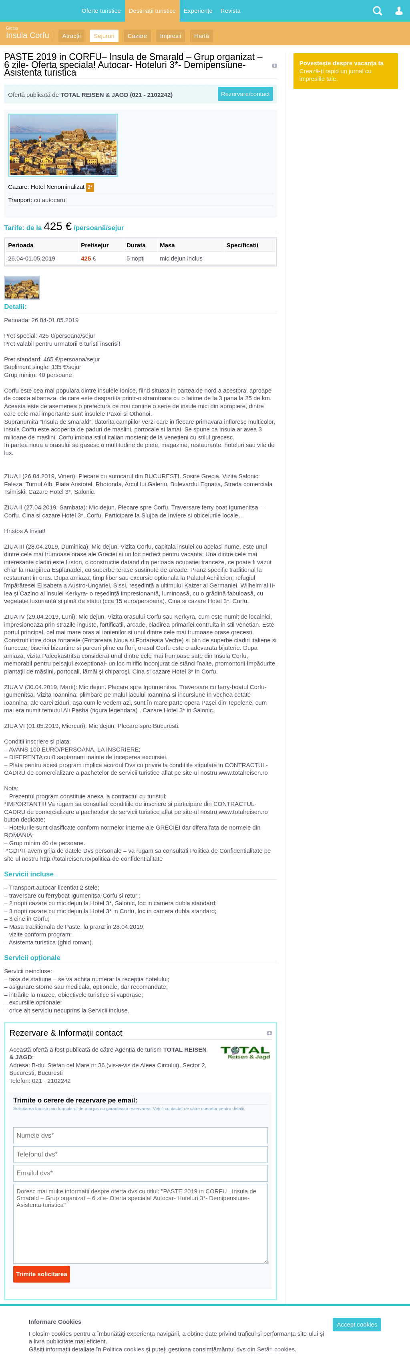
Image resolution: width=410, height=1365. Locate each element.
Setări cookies (276, 1349)
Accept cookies (357, 1324)
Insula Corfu (27, 35)
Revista (231, 10)
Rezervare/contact (245, 93)
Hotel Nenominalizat (57, 186)
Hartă (201, 35)
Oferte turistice (101, 10)
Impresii (170, 35)
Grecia (12, 28)
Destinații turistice (152, 10)
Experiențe (198, 10)
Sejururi (104, 35)
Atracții (71, 35)
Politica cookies (123, 1349)
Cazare (137, 35)
